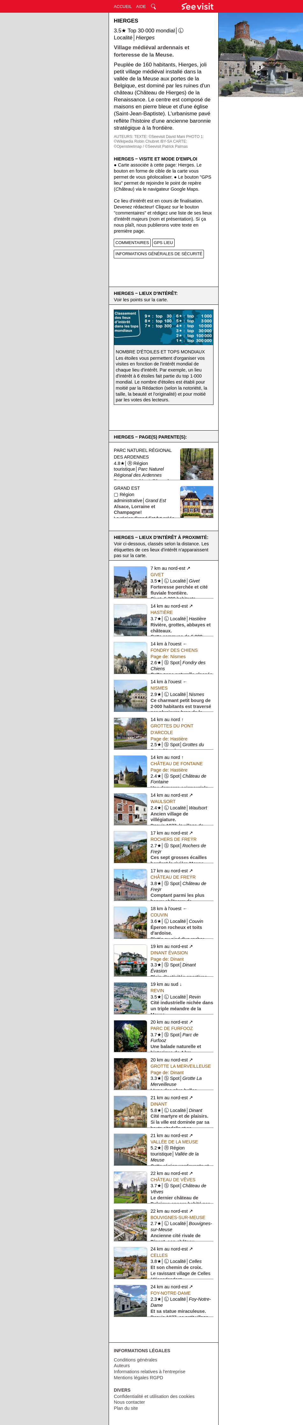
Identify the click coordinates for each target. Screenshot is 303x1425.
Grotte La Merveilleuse (180, 1066)
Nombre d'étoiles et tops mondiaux (160, 351)
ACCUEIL (123, 6)
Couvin (159, 914)
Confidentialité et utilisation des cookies (154, 1396)
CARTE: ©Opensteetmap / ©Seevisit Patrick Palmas (151, 144)
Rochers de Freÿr (173, 839)
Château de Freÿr (173, 877)
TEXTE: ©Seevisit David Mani (159, 136)
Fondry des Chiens (174, 650)
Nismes (159, 688)
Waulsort (163, 801)
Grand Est (127, 488)
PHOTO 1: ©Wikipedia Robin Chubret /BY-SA (159, 139)
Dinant (158, 1104)
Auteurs (122, 1365)
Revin (157, 990)
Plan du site (126, 1408)
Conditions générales (135, 1359)
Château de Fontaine (176, 763)
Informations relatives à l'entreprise (149, 1371)
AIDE (141, 6)
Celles (159, 1255)
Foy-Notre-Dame (170, 1293)
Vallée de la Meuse (174, 1141)
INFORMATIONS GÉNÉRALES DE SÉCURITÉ (158, 253)
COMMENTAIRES (132, 242)
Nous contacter (129, 1402)
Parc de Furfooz (171, 1028)
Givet (157, 574)
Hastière (161, 612)
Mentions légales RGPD (138, 1377)
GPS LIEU (163, 242)
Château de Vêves (172, 1179)
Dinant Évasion (169, 952)
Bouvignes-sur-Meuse (177, 1217)
